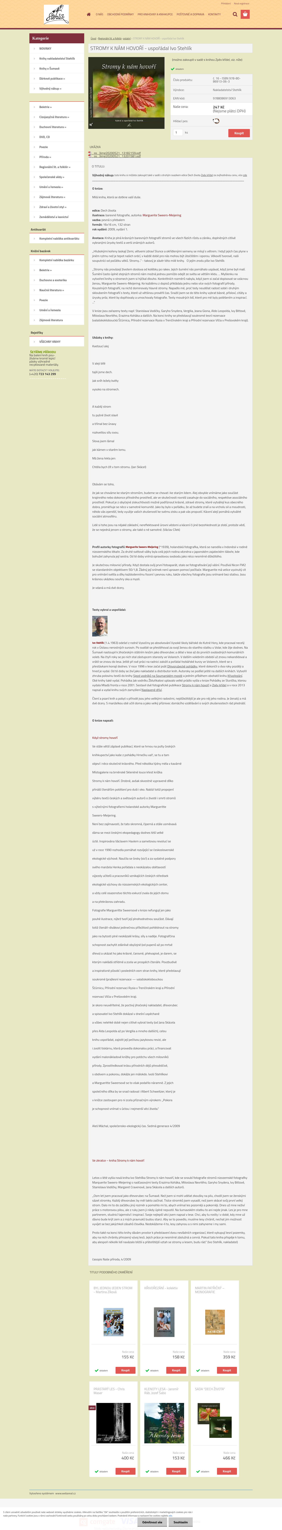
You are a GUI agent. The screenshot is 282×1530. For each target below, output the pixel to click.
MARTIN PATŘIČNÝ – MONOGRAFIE (209, 1290)
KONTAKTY (214, 14)
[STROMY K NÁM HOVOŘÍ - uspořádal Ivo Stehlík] (126, 58)
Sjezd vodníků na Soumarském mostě (157, 675)
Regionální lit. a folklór (110, 38)
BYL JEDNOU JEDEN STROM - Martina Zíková (113, 1290)
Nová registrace (241, 3)
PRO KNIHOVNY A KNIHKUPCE (155, 14)
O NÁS (99, 14)
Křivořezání (235, 675)
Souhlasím (181, 1522)
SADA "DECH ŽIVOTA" (210, 1389)
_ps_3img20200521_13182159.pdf (114, 153)
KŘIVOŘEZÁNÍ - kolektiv (161, 1288)
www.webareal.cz (65, 1493)
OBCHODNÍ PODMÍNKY (120, 14)
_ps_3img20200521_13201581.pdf (114, 156)
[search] (235, 14)
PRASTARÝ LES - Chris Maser (109, 1391)
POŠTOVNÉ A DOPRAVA (190, 14)
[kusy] (178, 132)
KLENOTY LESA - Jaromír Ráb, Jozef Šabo (161, 1391)
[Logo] (56, 14)
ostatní (126, 38)
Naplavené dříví (151, 689)
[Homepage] (88, 14)
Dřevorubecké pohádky (182, 666)
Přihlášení (226, 3)
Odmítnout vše (152, 1522)
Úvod (93, 38)
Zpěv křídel (207, 175)
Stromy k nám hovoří (195, 685)
